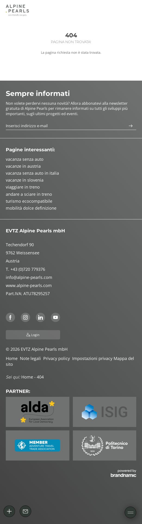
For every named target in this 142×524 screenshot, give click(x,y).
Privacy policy (57, 358)
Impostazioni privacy (93, 358)
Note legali (31, 358)
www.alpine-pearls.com (29, 285)
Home (13, 358)
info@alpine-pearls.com (29, 277)
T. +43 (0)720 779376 (25, 269)
